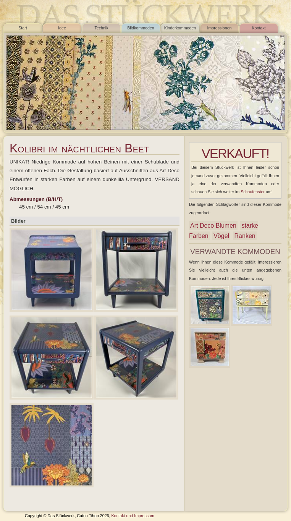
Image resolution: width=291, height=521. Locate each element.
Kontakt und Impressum (132, 515)
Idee (62, 28)
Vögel (221, 236)
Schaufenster (253, 191)
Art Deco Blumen (213, 225)
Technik (101, 28)
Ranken (244, 236)
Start (22, 28)
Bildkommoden (140, 28)
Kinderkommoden (180, 28)
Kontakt (258, 28)
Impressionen (219, 28)
